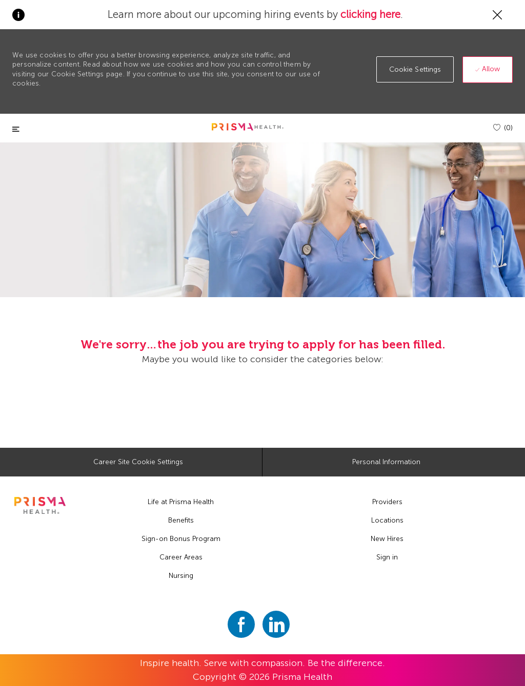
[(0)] (503, 127)
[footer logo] (39, 505)
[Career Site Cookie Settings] (138, 462)
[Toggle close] (15, 129)
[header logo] (248, 127)
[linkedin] (276, 624)
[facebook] (241, 624)
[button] (415, 69)
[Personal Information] (386, 462)
